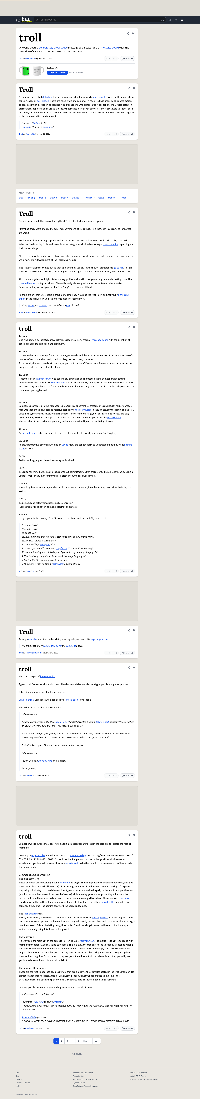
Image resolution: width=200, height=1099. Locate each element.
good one (47, 127)
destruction (43, 101)
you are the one (27, 283)
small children (114, 417)
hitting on (45, 544)
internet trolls (47, 676)
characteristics (110, 244)
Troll (21, 134)
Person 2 (26, 127)
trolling (31, 197)
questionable (99, 97)
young (65, 445)
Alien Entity (30, 58)
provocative (61, 48)
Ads (17, 1072)
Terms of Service (23, 1082)
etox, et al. (29, 571)
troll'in (42, 197)
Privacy (19, 1079)
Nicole (31, 305)
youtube (103, 639)
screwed (43, 305)
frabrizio (28, 775)
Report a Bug (78, 1076)
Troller (122, 197)
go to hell (118, 267)
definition (47, 97)
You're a (36, 123)
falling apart (102, 722)
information (72, 700)
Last (96, 1041)
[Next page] (87, 1041)
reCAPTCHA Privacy (138, 1072)
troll (20, 58)
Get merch (127, 58)
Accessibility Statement (83, 1072)
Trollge (100, 197)
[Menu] (181, 19)
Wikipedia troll (26, 700)
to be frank (123, 898)
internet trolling (78, 855)
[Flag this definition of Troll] (133, 88)
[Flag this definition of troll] (133, 33)
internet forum (43, 379)
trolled (111, 197)
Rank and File (29, 1017)
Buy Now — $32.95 (57, 72)
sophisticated (30, 913)
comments (48, 646)
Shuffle (77, 1054)
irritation (57, 1002)
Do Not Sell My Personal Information (145, 1079)
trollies (75, 197)
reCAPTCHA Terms (138, 1076)
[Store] (169, 19)
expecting (38, 1002)
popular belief (38, 855)
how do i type (45, 761)
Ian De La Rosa (31, 312)
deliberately (46, 48)
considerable (107, 902)
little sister (58, 564)
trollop (53, 197)
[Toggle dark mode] (175, 19)
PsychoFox (29, 1028)
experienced (71, 863)
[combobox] (100, 19)
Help (17, 1076)
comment (71, 646)
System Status (79, 1082)
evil (68, 305)
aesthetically (28, 433)
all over (58, 646)
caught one (61, 548)
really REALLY (87, 941)
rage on (94, 639)
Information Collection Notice (85, 1079)
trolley (64, 197)
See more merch (76, 72)
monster (32, 639)
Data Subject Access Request (85, 1086)
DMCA (18, 1086)
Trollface (87, 197)
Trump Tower (61, 722)
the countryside (83, 410)
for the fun (64, 882)
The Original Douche (34, 653)
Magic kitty (30, 134)
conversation (58, 382)
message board (110, 48)
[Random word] (162, 19)
